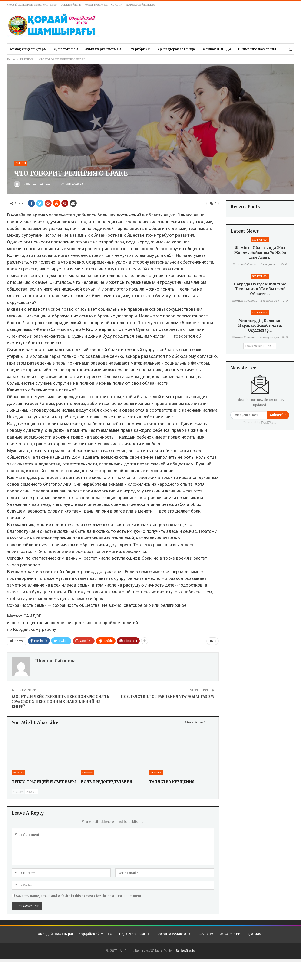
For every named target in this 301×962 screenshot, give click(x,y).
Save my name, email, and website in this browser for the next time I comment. (79, 895)
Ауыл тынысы (65, 49)
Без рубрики (139, 49)
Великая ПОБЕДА (216, 49)
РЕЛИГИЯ (21, 163)
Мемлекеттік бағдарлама (140, 4)
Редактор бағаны (71, 4)
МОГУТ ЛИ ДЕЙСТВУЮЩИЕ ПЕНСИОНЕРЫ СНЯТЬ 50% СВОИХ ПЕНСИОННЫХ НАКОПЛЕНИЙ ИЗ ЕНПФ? (60, 701)
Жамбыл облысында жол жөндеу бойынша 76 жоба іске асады (260, 252)
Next (31, 790)
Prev (18, 790)
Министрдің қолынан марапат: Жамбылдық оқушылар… (260, 325)
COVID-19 (116, 4)
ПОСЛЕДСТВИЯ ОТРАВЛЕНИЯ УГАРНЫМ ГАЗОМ (167, 696)
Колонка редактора (96, 4)
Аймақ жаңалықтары (28, 49)
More (242, 49)
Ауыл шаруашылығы (103, 49)
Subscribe (278, 415)
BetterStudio (185, 950)
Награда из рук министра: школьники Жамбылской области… (260, 289)
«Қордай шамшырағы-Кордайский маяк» (32, 4)
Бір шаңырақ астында (175, 49)
